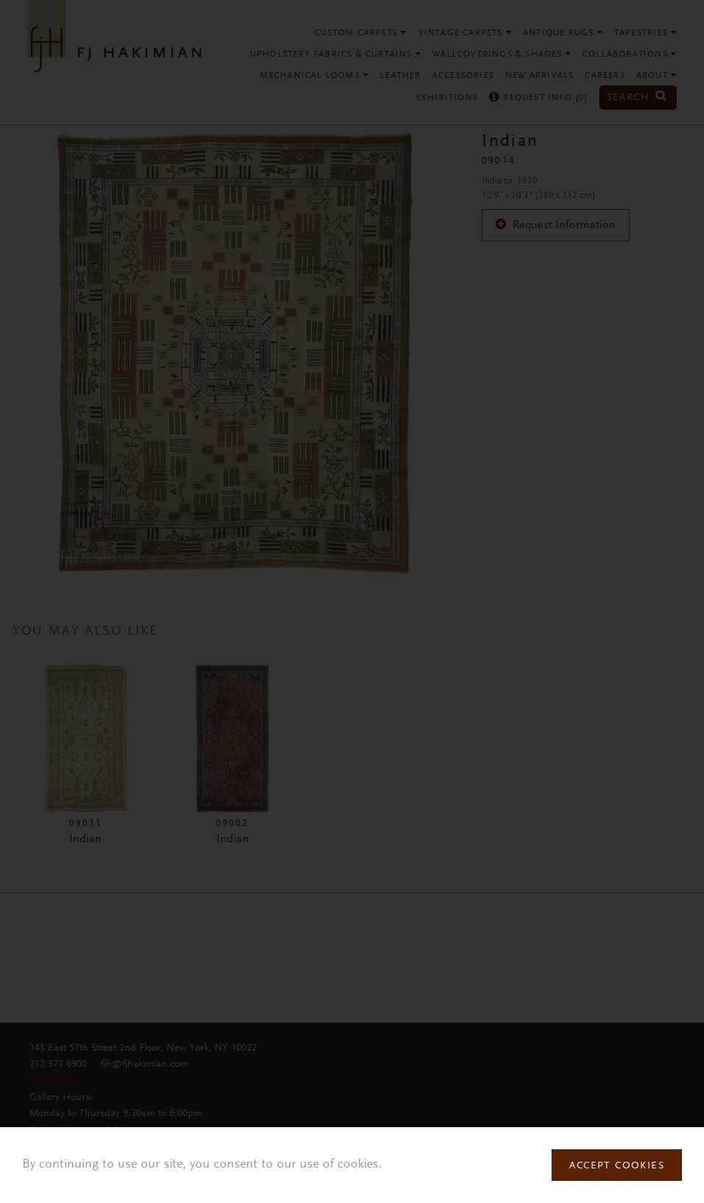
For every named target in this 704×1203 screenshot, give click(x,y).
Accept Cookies (616, 1166)
